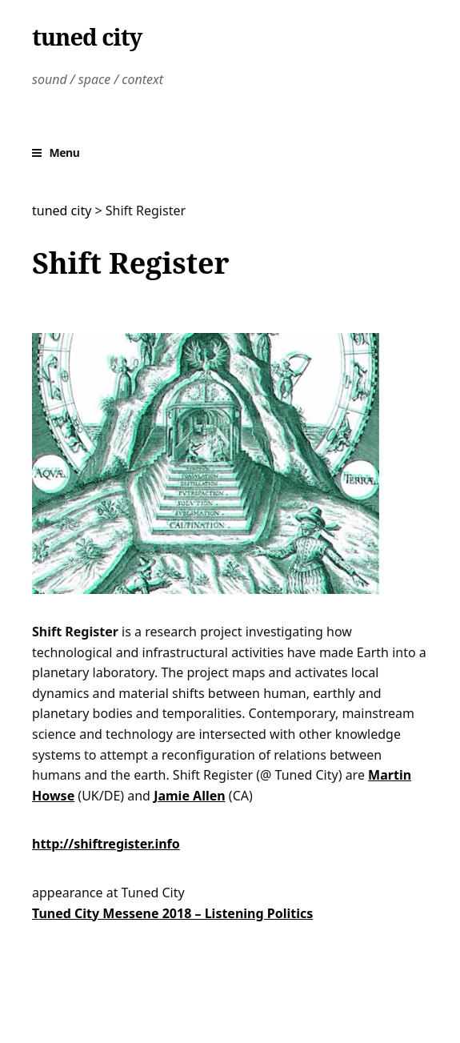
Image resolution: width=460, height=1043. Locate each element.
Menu (65, 152)
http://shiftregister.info (106, 843)
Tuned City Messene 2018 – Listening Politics (172, 913)
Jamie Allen (190, 795)
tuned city (87, 37)
